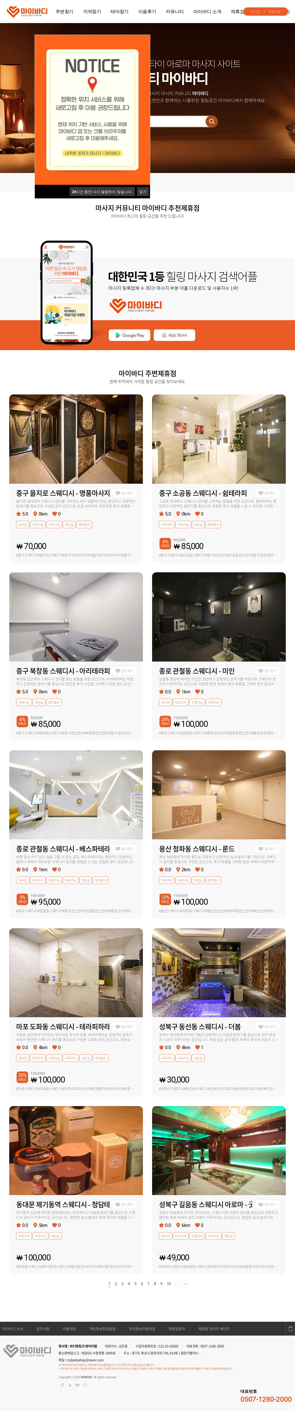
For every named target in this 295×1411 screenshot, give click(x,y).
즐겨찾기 (128, 493)
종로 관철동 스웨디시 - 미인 (197, 670)
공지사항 (42, 1328)
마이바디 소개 (207, 11)
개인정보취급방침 (102, 1328)
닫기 (143, 191)
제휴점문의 (242, 11)
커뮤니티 (175, 11)
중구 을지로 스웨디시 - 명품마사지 (62, 492)
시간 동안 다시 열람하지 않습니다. (102, 191)
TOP (290, 1331)
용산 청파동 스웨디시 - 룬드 (197, 848)
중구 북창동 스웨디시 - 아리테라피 (62, 670)
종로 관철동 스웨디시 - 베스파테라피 (62, 848)
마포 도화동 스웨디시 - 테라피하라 (62, 1026)
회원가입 (274, 11)
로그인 (255, 11)
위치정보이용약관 (142, 1328)
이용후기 (147, 11)
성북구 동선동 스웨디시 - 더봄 (200, 1026)
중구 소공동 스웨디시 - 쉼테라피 (203, 492)
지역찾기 (92, 11)
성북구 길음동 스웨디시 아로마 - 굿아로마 (205, 1204)
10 (169, 1283)
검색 (212, 121)
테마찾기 (120, 11)
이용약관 (69, 1328)
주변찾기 (65, 11)
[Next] (178, 1283)
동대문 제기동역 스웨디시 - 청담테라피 (62, 1204)
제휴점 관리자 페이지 (214, 1328)
